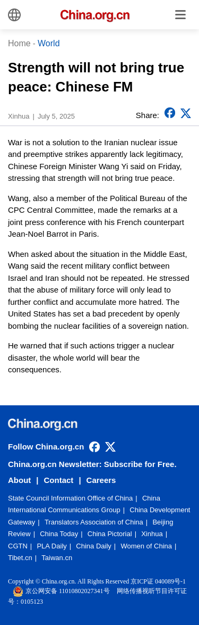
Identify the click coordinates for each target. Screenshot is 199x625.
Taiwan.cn (56, 558)
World (49, 43)
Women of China (146, 546)
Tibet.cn (20, 558)
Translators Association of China (94, 522)
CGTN (18, 546)
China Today (59, 534)
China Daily (93, 546)
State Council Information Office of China (70, 498)
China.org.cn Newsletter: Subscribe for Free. (92, 464)
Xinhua (151, 534)
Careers (101, 480)
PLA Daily (51, 546)
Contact (59, 480)
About (19, 480)
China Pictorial (110, 534)
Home (19, 43)
